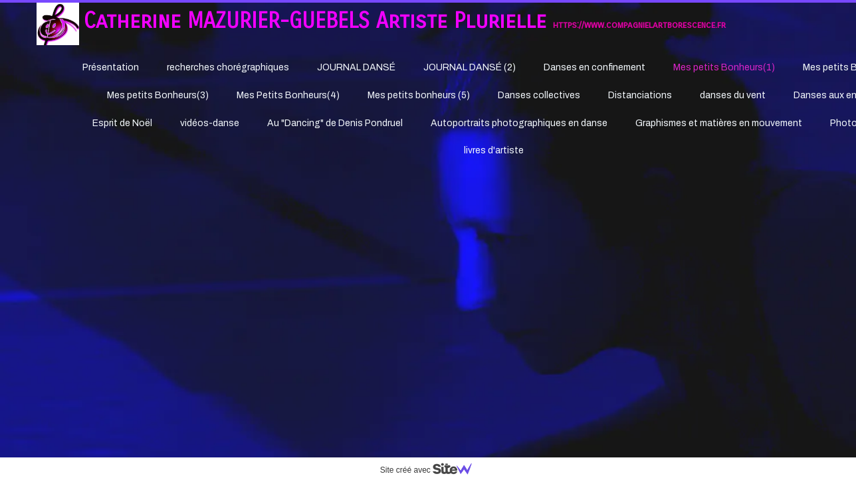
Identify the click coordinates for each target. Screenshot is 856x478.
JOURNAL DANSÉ (356, 67)
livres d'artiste (494, 150)
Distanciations (640, 95)
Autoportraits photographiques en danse (519, 123)
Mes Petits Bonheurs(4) (288, 95)
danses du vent (733, 95)
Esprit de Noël (122, 123)
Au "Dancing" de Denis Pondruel (335, 123)
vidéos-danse (209, 123)
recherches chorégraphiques (228, 67)
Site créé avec (431, 470)
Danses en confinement (594, 67)
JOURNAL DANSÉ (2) (469, 67)
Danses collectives (539, 95)
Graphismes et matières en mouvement (718, 123)
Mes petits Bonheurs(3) (158, 95)
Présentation (110, 67)
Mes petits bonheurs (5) (419, 95)
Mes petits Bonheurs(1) (724, 67)
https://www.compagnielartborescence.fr (639, 25)
